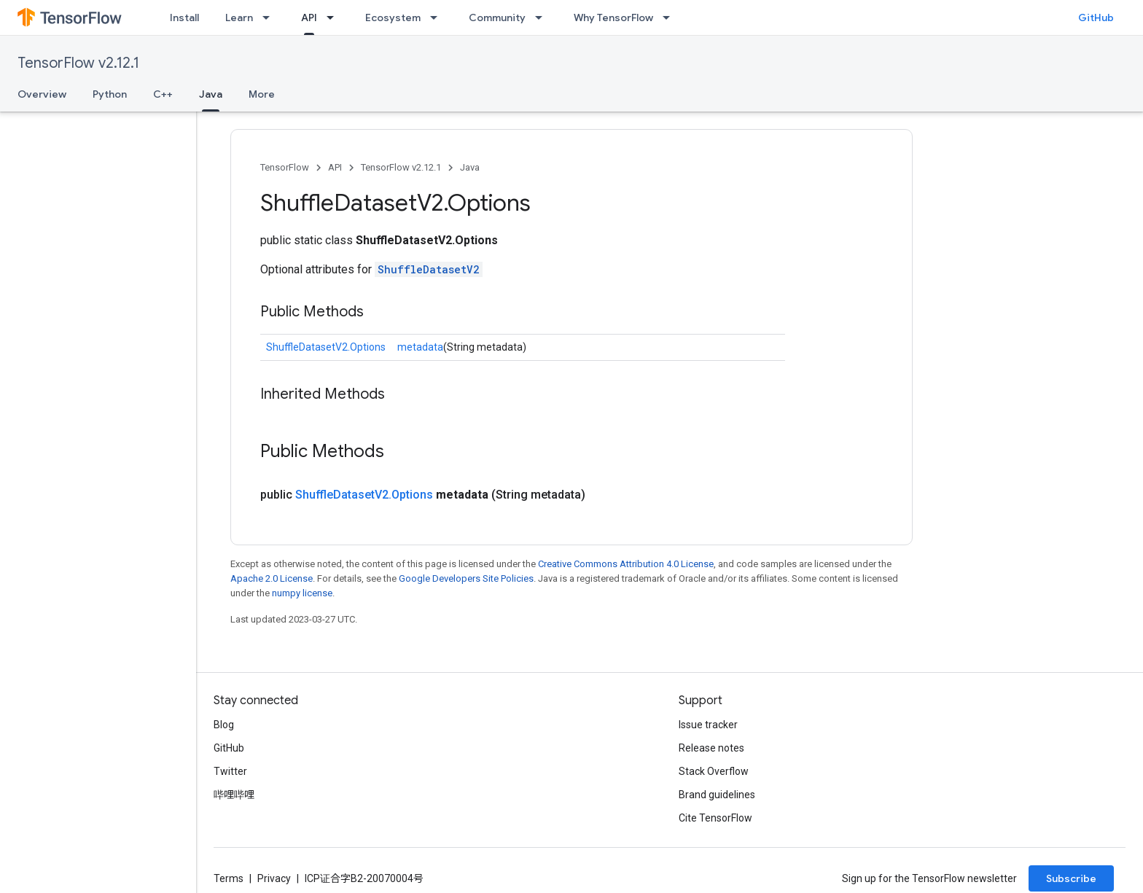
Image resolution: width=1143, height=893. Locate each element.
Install (184, 17)
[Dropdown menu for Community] (543, 17)
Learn (239, 17)
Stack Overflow (714, 771)
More (262, 94)
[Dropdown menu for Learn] (270, 17)
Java (470, 167)
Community (497, 17)
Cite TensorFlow (715, 818)
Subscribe (1071, 878)
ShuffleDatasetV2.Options (326, 347)
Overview (41, 94)
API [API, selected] (309, 17)
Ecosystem (393, 17)
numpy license (302, 593)
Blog (224, 724)
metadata (420, 347)
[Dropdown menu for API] (334, 17)
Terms (228, 878)
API (335, 167)
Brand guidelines (717, 794)
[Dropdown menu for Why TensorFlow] (670, 17)
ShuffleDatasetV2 (429, 269)
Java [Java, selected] (210, 94)
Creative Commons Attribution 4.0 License (626, 563)
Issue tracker (708, 724)
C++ (163, 94)
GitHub (1096, 17)
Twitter (230, 771)
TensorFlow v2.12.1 (78, 63)
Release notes (711, 748)
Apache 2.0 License (271, 578)
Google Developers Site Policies (466, 578)
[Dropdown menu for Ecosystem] (438, 17)
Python (110, 94)
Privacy (274, 878)
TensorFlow (284, 167)
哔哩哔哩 (234, 794)
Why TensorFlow (613, 17)
